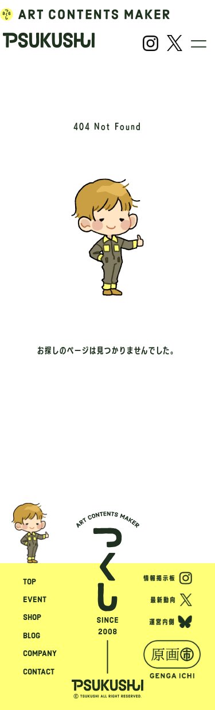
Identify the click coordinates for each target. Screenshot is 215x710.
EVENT (34, 599)
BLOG (31, 635)
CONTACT (38, 671)
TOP (29, 581)
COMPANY (40, 653)
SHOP (32, 617)
